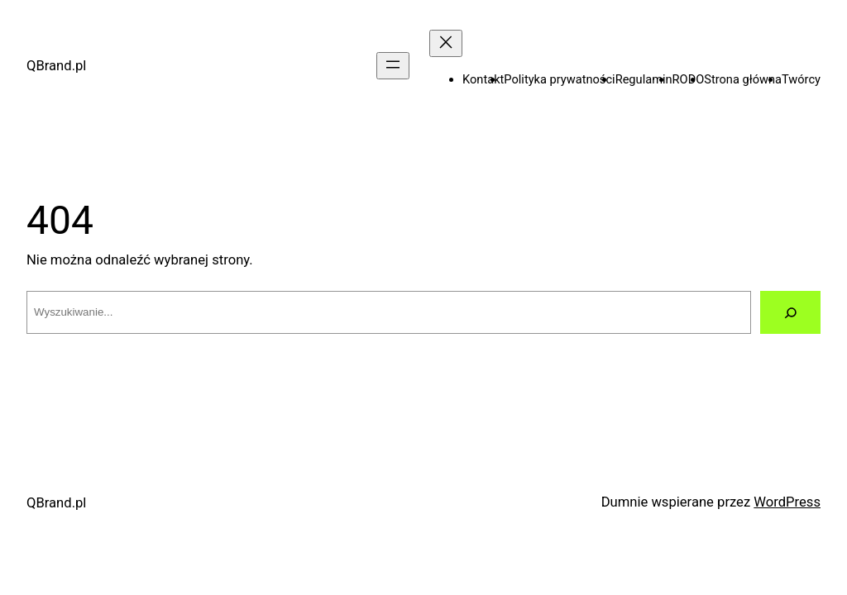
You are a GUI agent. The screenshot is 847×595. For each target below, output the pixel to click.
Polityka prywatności (559, 79)
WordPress (787, 502)
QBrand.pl (56, 66)
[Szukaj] (790, 312)
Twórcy (801, 79)
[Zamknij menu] (445, 43)
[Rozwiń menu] (392, 65)
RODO (688, 79)
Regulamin (643, 79)
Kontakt (483, 79)
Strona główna (743, 79)
